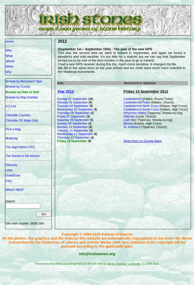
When (9, 66)
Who (9, 50)
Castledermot (132, 99)
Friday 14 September (72, 141)
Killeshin (129, 116)
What (9, 56)
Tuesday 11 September (72, 130)
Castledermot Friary (137, 102)
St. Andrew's (132, 127)
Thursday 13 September (73, 137)
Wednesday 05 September (75, 109)
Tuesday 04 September (72, 106)
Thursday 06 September (73, 113)
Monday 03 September (72, 102)
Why (9, 72)
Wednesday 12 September (75, 134)
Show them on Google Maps (143, 141)
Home (10, 41)
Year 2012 (65, 91)
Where (10, 61)
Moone (128, 123)
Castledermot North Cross (141, 106)
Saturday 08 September (73, 120)
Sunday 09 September (72, 123)
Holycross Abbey (135, 113)
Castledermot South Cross (141, 109)
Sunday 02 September (72, 99)
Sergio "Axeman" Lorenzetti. (124, 263)
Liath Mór (130, 120)
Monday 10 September (72, 127)
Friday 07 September (71, 116)
